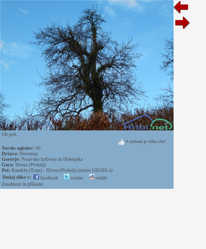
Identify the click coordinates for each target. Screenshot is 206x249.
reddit (98, 178)
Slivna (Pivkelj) (30, 164)
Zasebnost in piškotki (22, 184)
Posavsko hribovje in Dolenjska (52, 159)
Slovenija (29, 153)
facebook (45, 178)
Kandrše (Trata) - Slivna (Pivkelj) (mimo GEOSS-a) (61, 170)
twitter (73, 178)
